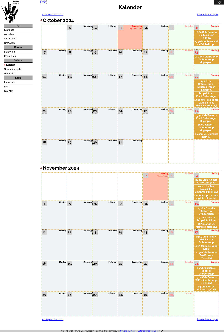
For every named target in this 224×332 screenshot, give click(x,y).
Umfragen (9, 43)
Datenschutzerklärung (148, 331)
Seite (18, 78)
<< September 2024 (53, 14)
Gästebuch (10, 56)
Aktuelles (9, 34)
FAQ (6, 86)
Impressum (10, 82)
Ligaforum (9, 51)
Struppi (123, 331)
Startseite (9, 30)
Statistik (8, 91)
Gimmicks (9, 73)
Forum (18, 47)
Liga (18, 25)
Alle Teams (10, 38)
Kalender (11, 65)
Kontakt (131, 331)
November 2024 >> (207, 14)
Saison (18, 60)
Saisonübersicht (12, 69)
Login (43, 2)
